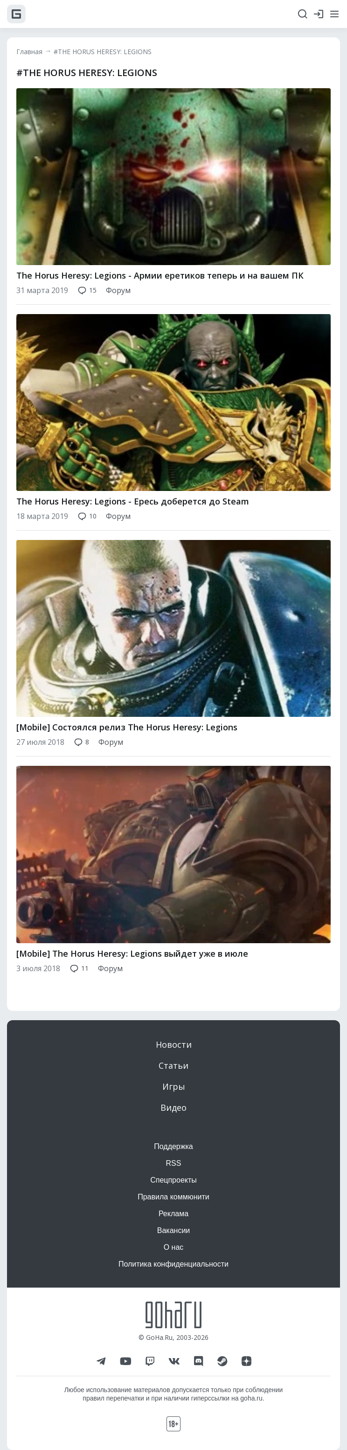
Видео (173, 1107)
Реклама (173, 1214)
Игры (173, 1086)
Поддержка (173, 1146)
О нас (174, 1247)
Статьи (173, 1065)
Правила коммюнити (173, 1197)
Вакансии (173, 1230)
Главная (29, 51)
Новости (174, 1044)
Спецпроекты (173, 1180)
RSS (173, 1163)
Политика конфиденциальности (173, 1264)
